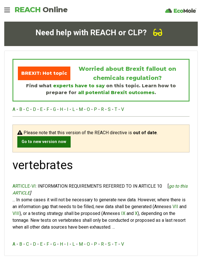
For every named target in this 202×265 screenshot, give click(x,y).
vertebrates (69, 220)
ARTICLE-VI (24, 186)
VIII (16, 213)
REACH (41, 9)
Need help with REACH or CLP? (98, 32)
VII (175, 206)
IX (123, 213)
